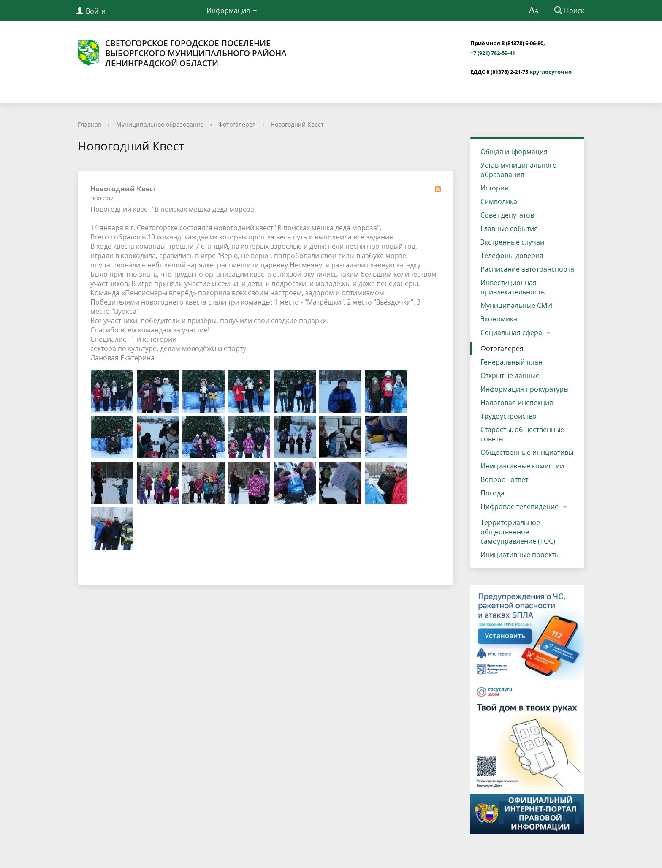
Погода (492, 493)
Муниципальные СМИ (516, 305)
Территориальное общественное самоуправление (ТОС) (517, 532)
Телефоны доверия (511, 255)
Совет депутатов (507, 215)
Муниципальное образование (160, 124)
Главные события (509, 228)
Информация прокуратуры (524, 389)
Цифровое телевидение (519, 506)
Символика (498, 201)
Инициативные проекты (520, 554)
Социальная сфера (511, 332)
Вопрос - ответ (504, 479)
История (494, 188)
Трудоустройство (508, 416)
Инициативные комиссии (522, 466)
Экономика (498, 319)
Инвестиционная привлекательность (512, 287)
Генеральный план (511, 362)
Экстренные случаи (512, 242)
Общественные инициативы (526, 452)
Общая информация (514, 151)
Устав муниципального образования (518, 170)
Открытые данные (510, 375)
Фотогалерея (237, 124)
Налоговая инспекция (516, 402)
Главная (89, 124)
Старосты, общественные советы (522, 434)
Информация (228, 10)
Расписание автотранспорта (527, 269)
